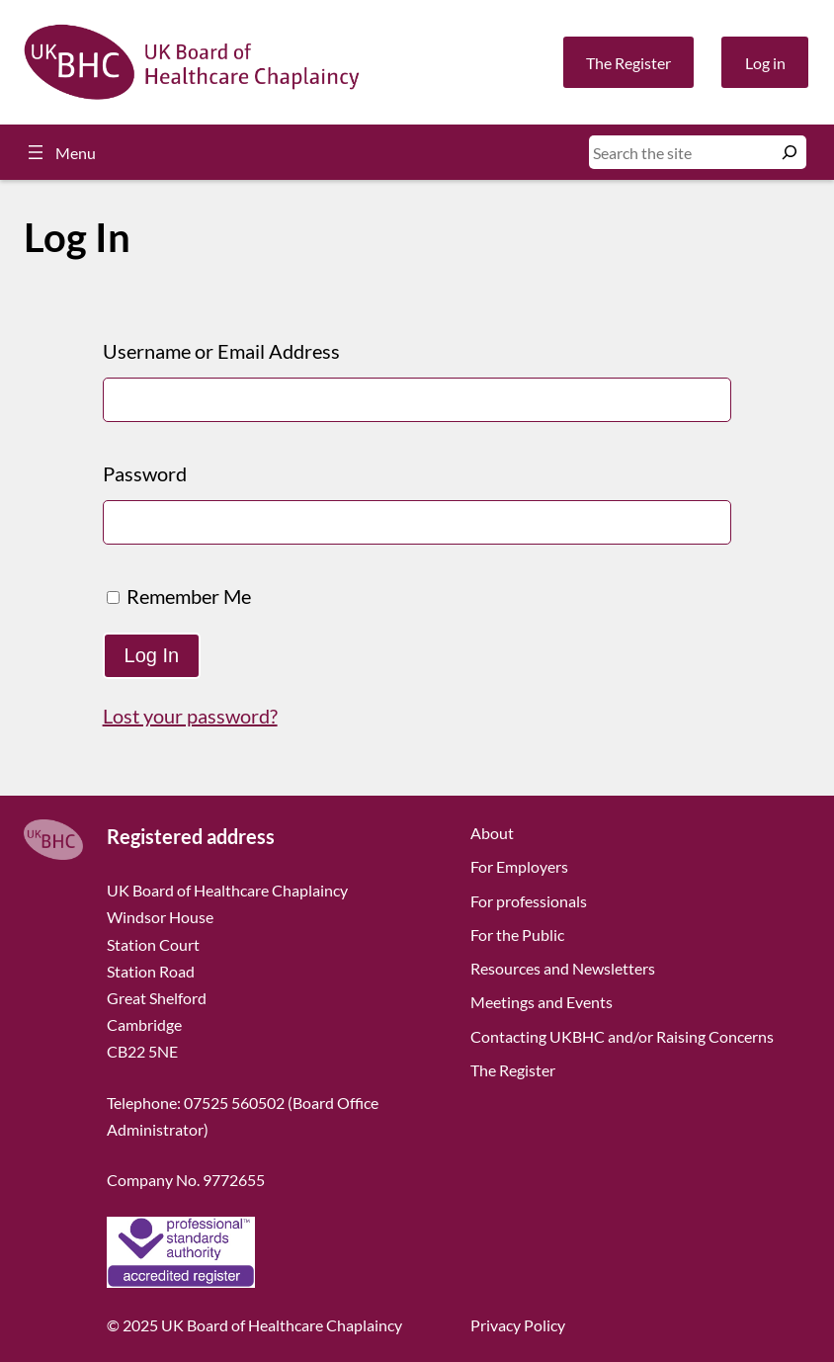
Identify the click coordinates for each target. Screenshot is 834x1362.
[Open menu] (60, 152)
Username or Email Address (221, 351)
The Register (628, 62)
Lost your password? (190, 715)
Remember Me (179, 596)
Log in (765, 62)
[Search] (789, 152)
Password (145, 473)
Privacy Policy (517, 1325)
